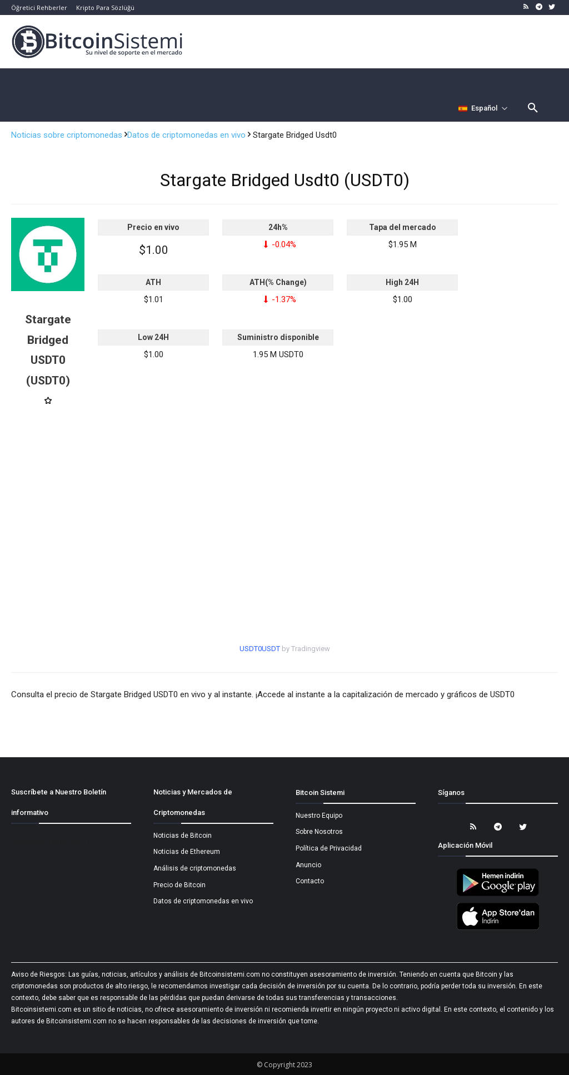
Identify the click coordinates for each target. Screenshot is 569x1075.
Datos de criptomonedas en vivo (187, 135)
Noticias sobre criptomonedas (67, 135)
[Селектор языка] (483, 108)
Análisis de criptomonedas (194, 868)
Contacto (310, 881)
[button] (533, 108)
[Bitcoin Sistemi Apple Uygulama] (497, 928)
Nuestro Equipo (319, 815)
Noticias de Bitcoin (182, 835)
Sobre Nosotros (319, 832)
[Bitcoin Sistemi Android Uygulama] (497, 894)
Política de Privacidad (329, 848)
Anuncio (308, 865)
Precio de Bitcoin (179, 885)
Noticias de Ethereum (186, 852)
